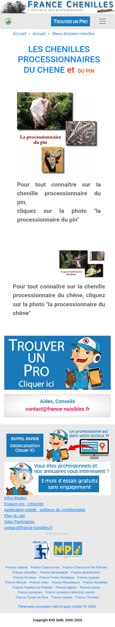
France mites (39, 582)
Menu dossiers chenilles (73, 33)
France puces (90, 587)
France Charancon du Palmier (85, 567)
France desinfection (85, 572)
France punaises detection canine (70, 592)
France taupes (62, 597)
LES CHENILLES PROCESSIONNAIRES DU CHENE (59, 59)
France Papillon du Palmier (33, 587)
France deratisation (54, 572)
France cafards (17, 567)
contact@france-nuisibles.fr (28, 527)
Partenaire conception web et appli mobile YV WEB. (57, 607)
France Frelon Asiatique (56, 577)
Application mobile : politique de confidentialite (44, 510)
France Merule (15, 582)
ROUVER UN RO (70, 21)
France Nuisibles (95, 582)
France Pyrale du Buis (32, 597)
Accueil (19, 33)
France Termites (87, 597)
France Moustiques (66, 582)
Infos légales (15, 498)
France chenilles (24, 572)
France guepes (88, 577)
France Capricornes (45, 567)
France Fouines (24, 577)
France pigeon (66, 587)
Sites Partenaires (19, 521)
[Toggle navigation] (102, 21)
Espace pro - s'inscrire (23, 504)
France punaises (30, 592)
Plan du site (14, 515)
